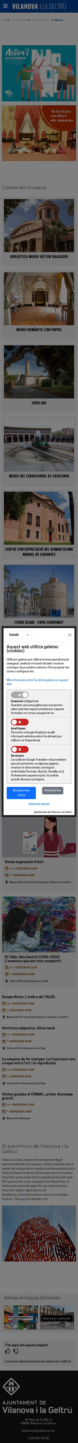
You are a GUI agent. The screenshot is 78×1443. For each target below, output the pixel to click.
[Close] (70, 635)
